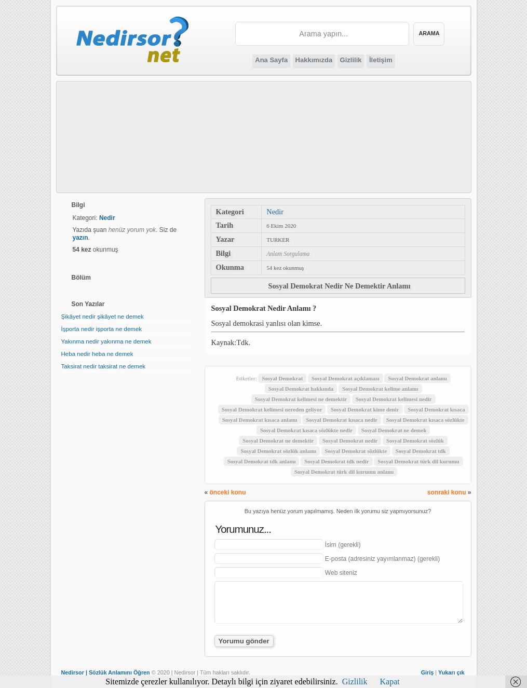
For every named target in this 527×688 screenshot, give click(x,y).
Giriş (427, 672)
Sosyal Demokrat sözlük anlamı (278, 451)
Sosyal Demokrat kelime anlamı (380, 389)
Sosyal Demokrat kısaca (436, 409)
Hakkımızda (314, 60)
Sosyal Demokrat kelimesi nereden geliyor (272, 409)
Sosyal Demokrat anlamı (417, 378)
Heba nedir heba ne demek (97, 354)
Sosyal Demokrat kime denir (365, 409)
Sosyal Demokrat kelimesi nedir (394, 399)
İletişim (381, 60)
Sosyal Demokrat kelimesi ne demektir (301, 399)
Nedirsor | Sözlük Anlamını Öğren (105, 672)
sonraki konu (446, 492)
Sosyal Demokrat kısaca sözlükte (425, 420)
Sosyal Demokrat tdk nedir (336, 461)
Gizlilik (351, 60)
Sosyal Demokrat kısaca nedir (341, 420)
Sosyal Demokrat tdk (421, 451)
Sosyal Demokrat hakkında (300, 389)
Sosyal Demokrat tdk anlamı (261, 461)
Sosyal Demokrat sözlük (415, 440)
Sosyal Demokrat (282, 378)
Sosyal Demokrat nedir (349, 440)
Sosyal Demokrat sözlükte (356, 451)
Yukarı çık (451, 672)
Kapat (390, 681)
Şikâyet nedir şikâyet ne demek (102, 316)
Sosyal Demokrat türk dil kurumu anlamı (344, 472)
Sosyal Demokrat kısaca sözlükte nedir (306, 430)
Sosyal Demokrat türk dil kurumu (418, 461)
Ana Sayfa (271, 60)
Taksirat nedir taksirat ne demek (103, 366)
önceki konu (228, 492)
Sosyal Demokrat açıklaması (346, 378)
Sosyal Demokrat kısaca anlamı (260, 420)
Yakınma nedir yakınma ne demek (106, 341)
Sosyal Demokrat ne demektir (278, 440)
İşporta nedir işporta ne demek (101, 329)
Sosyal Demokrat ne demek (394, 430)
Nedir (274, 212)
